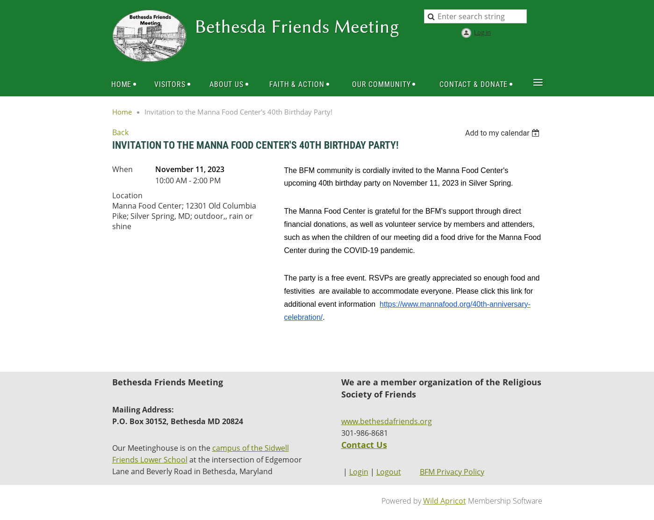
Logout (388, 472)
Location (127, 195)
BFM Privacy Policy (452, 472)
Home (122, 111)
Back (120, 132)
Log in (482, 32)
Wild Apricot (444, 501)
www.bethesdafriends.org (386, 421)
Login (358, 472)
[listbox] (503, 133)
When (122, 169)
